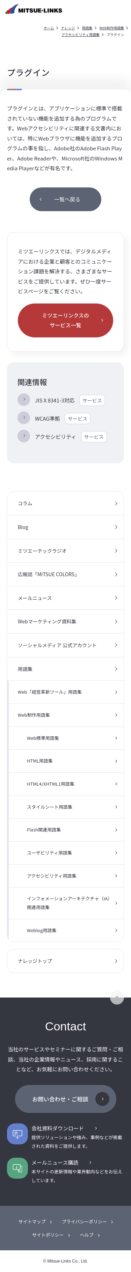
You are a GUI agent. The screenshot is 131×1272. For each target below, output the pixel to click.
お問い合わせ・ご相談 (60, 1099)
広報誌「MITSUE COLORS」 (48, 574)
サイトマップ (32, 1221)
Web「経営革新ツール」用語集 (50, 691)
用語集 (87, 27)
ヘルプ (87, 1234)
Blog (23, 526)
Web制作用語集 (112, 27)
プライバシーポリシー (84, 1221)
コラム (25, 503)
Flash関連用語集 (44, 829)
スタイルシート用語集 (49, 806)
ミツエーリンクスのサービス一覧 (65, 320)
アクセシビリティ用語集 (80, 34)
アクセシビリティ (71, 436)
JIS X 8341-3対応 (70, 400)
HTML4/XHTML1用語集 (50, 783)
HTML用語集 (40, 760)
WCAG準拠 (62, 418)
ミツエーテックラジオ (42, 550)
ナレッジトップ (35, 960)
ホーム (49, 27)
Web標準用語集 (43, 738)
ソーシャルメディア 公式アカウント (57, 645)
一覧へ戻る (67, 199)
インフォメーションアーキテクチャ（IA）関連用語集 (69, 902)
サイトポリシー (48, 1234)
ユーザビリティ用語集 (49, 852)
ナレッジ (68, 27)
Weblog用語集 (42, 930)
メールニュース (35, 597)
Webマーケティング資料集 (47, 621)
